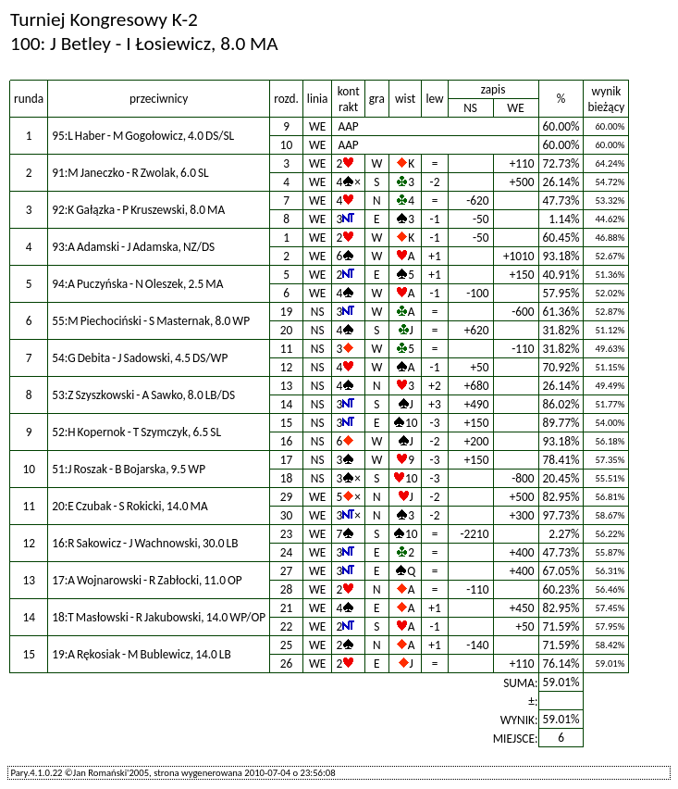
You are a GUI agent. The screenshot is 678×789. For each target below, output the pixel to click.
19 (286, 311)
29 (286, 497)
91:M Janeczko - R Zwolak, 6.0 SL (130, 173)
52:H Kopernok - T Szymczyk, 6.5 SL (136, 432)
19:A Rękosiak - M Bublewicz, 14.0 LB (141, 654)
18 (286, 478)
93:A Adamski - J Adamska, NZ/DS (133, 247)
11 (286, 349)
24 (286, 552)
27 (286, 571)
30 (286, 515)
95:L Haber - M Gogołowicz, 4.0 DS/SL (143, 136)
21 (286, 608)
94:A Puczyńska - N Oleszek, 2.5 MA (137, 284)
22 (286, 626)
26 (286, 663)
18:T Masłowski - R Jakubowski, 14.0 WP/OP (158, 617)
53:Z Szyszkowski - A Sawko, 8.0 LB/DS (143, 395)
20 (286, 330)
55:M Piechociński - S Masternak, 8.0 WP (151, 321)
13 (286, 386)
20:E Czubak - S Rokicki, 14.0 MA (130, 506)
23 (286, 534)
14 (286, 404)
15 (286, 423)
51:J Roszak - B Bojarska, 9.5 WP (128, 469)
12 (286, 367)
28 (286, 589)
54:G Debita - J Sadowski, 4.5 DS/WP (140, 358)
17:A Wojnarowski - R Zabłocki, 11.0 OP (147, 580)
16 (286, 441)
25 (286, 645)
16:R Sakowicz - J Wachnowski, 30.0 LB (145, 543)
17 (286, 460)
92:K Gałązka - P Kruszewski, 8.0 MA (138, 210)
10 (286, 145)
